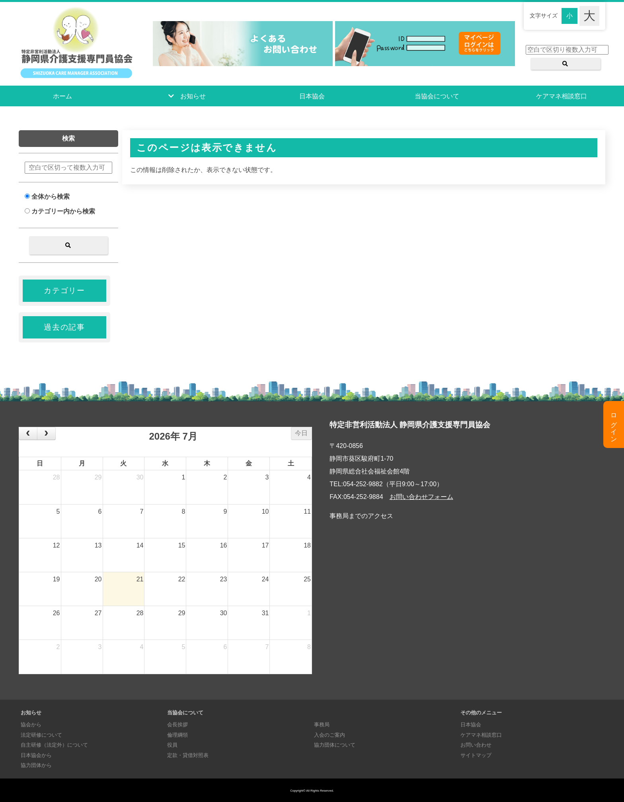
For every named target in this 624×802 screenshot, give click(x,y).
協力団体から (36, 765)
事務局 (322, 725)
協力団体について (334, 745)
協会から (31, 725)
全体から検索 (47, 196)
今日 (301, 433)
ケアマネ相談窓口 (561, 96)
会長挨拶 (177, 725)
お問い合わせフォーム (421, 496)
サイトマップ (475, 755)
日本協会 (312, 96)
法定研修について (41, 735)
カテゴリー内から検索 (60, 211)
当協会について (437, 96)
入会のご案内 (329, 735)
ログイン (613, 424)
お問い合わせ (475, 745)
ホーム (62, 96)
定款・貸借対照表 (188, 755)
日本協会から (36, 755)
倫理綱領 (177, 735)
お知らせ (193, 96)
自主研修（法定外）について (54, 745)
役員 (172, 745)
